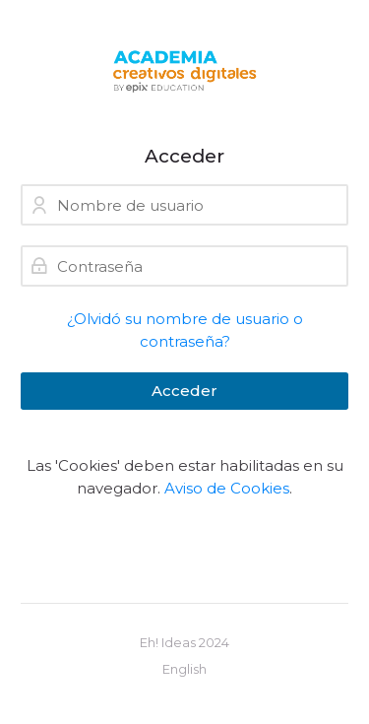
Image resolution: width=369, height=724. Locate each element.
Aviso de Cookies (226, 488)
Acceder (184, 390)
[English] (184, 670)
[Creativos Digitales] (184, 72)
